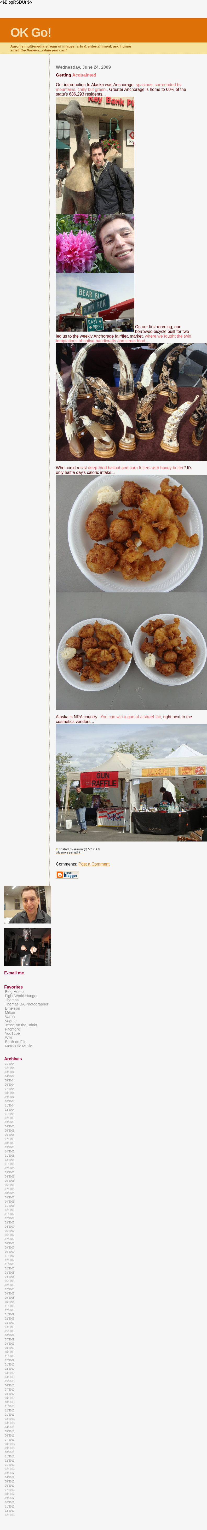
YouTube (12, 1033)
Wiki (8, 1037)
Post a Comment (94, 864)
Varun (10, 1017)
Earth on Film (16, 1042)
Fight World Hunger (21, 996)
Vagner (11, 1021)
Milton (10, 1012)
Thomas (12, 1000)
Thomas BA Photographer (26, 1004)
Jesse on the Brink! (21, 1025)
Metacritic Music (18, 1046)
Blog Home (14, 992)
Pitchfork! (13, 1029)
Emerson (12, 1008)
